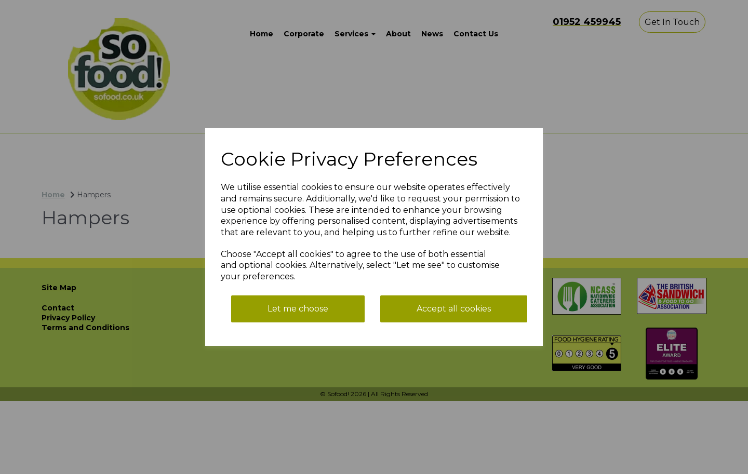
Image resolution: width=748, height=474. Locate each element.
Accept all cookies (454, 309)
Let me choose (298, 309)
